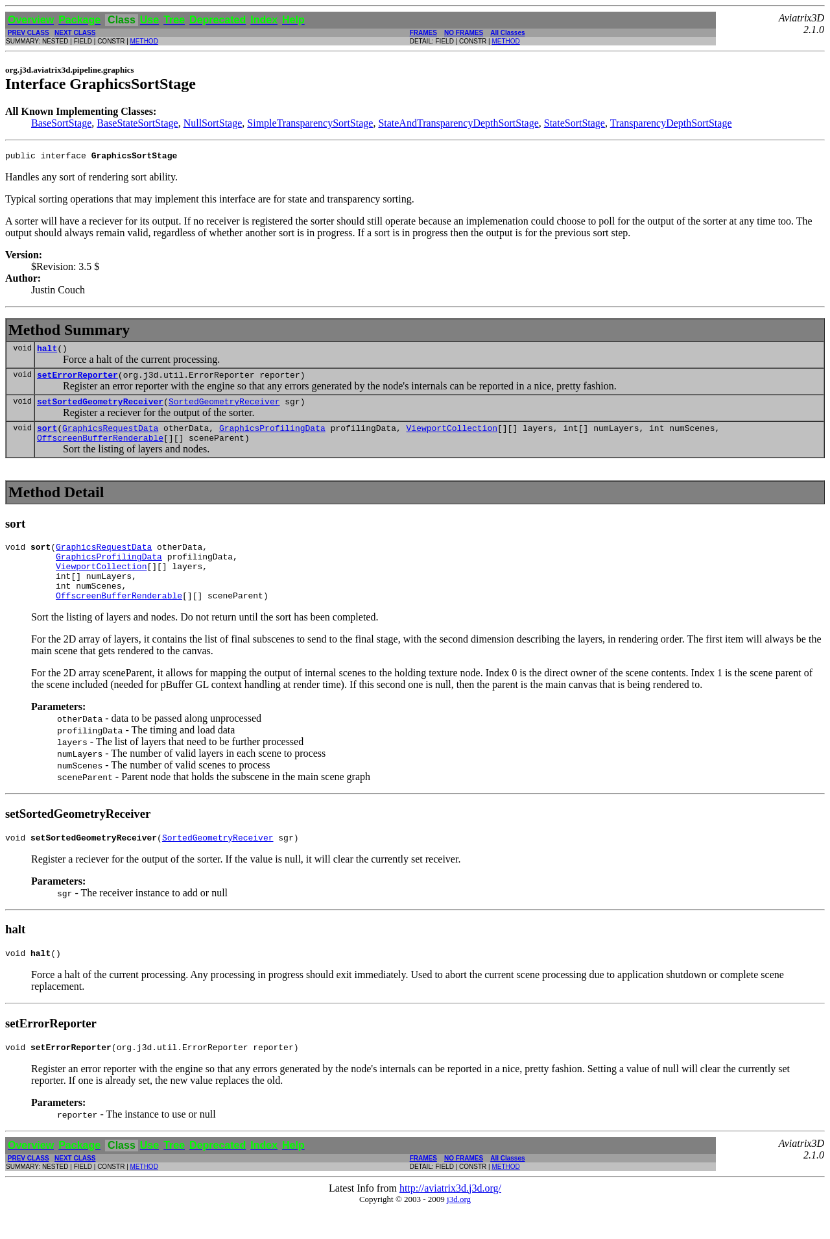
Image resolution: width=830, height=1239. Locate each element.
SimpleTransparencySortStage (310, 123)
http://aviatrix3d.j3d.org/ (450, 1217)
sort (47, 437)
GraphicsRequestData (110, 437)
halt (47, 352)
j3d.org (459, 1228)
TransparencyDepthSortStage (671, 123)
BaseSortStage (61, 123)
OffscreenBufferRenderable (100, 449)
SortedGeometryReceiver (224, 409)
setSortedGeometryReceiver (100, 409)
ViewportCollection (451, 437)
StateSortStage (574, 123)
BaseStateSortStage (137, 123)
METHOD (144, 41)
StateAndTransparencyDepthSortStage (458, 123)
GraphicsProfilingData (272, 437)
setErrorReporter (77, 380)
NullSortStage (213, 123)
